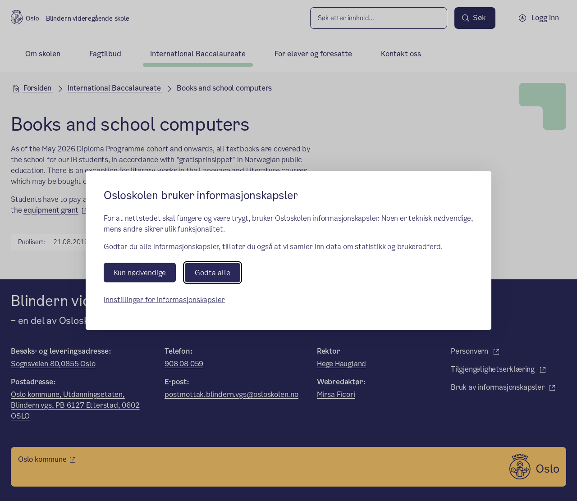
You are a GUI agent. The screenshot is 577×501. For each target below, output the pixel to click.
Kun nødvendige (140, 272)
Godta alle (212, 272)
